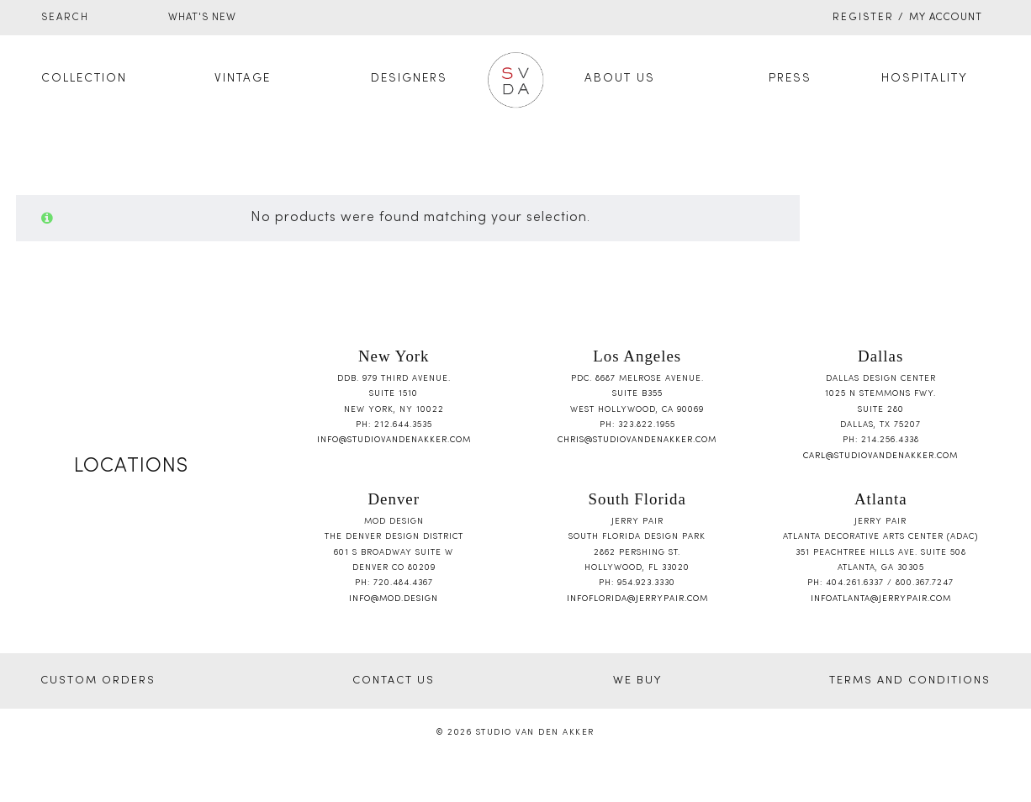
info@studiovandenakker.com (394, 440)
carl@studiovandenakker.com (880, 456)
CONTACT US (393, 681)
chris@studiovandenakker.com (637, 440)
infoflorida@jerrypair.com (637, 599)
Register (863, 18)
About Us (619, 78)
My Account (945, 18)
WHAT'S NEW (202, 18)
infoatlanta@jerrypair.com (881, 599)
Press (790, 78)
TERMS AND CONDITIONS (910, 681)
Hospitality (924, 78)
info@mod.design (393, 599)
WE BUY (637, 681)
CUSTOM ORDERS (98, 681)
